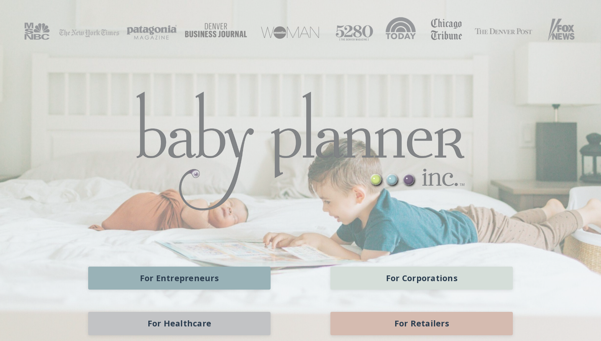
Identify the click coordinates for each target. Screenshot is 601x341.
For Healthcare (180, 323)
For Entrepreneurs (179, 277)
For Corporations (422, 277)
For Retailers (421, 323)
